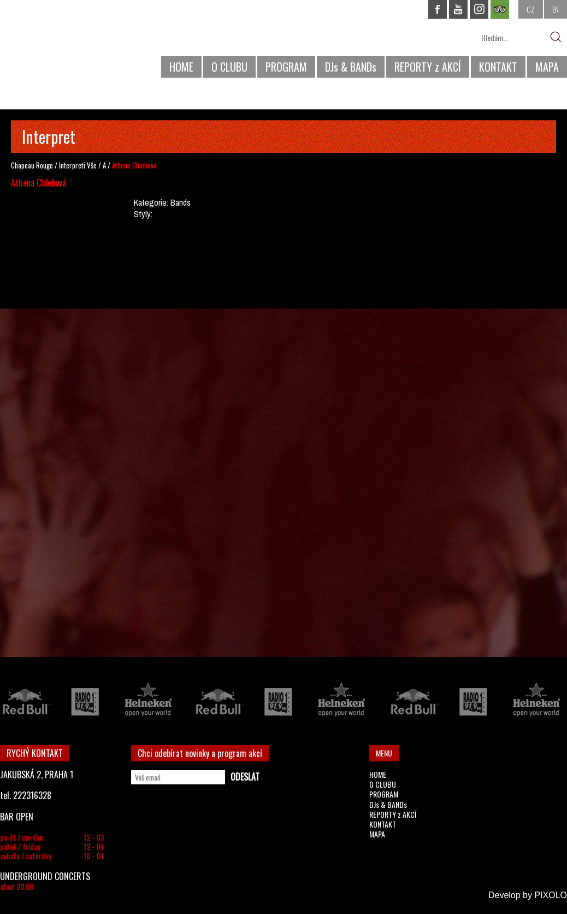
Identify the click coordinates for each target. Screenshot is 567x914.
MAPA (547, 67)
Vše (92, 165)
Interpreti (72, 165)
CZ (531, 9)
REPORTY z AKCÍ (427, 67)
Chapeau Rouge (32, 165)
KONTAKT (498, 67)
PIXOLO (550, 895)
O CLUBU (229, 67)
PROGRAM (286, 67)
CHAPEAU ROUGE (59, 43)
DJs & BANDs (350, 67)
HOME (181, 67)
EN (555, 9)
